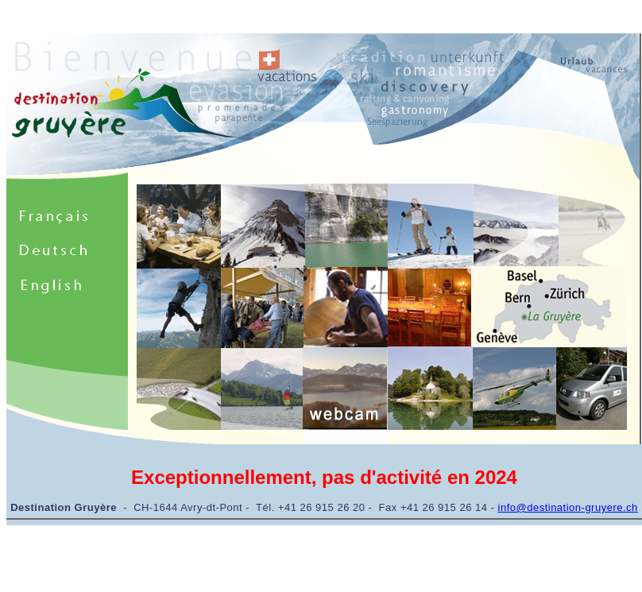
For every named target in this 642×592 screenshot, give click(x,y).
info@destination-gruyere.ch (568, 507)
